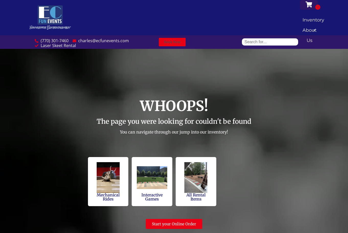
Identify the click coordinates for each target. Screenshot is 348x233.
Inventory (313, 21)
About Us (309, 31)
